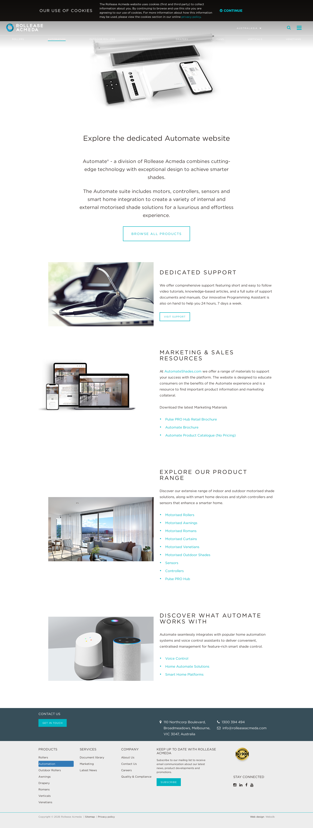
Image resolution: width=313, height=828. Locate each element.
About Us (127, 757)
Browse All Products (156, 234)
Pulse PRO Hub (177, 579)
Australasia (247, 28)
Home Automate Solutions (187, 666)
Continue (231, 11)
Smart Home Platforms (184, 674)
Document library (92, 757)
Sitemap (90, 817)
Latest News (88, 770)
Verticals (255, 39)
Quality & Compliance (136, 776)
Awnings (145, 39)
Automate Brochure (181, 427)
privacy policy (191, 16)
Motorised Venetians (182, 547)
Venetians (293, 39)
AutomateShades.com (182, 371)
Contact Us (129, 763)
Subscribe (169, 782)
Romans (218, 39)
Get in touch (52, 722)
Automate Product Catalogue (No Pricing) (200, 435)
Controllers (174, 571)
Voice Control (177, 658)
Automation (56, 39)
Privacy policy (106, 817)
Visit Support (175, 316)
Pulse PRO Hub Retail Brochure (191, 419)
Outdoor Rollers (102, 39)
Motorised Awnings (181, 523)
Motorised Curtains (181, 539)
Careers (126, 770)
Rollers (18, 39)
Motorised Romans (180, 531)
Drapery (182, 39)
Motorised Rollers (180, 515)
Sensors (171, 563)
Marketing (87, 763)
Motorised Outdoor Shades (187, 555)
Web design (257, 817)
